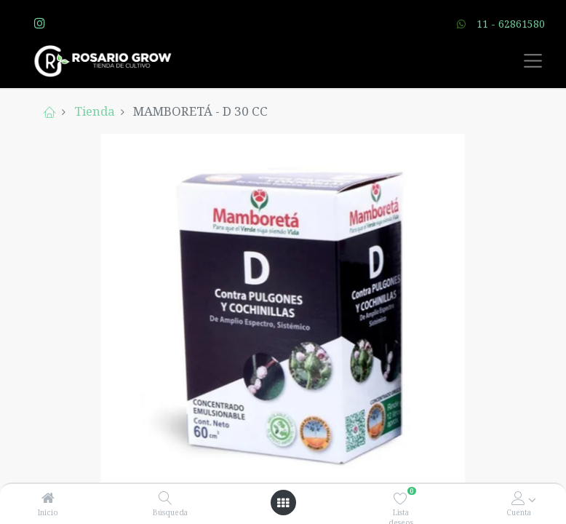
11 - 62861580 (511, 24)
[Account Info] (518, 498)
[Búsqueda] (165, 498)
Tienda (94, 111)
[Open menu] (283, 503)
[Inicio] (48, 498)
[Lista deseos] (400, 498)
